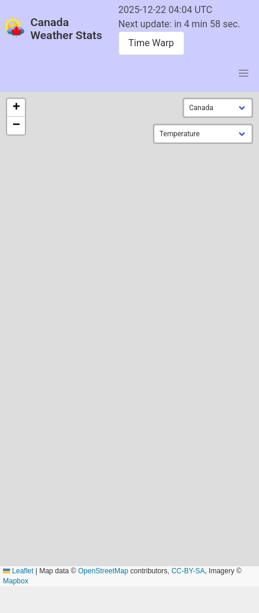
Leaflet (18, 571)
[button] (16, 108)
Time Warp (151, 43)
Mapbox (15, 581)
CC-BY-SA (187, 571)
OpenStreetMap (103, 571)
